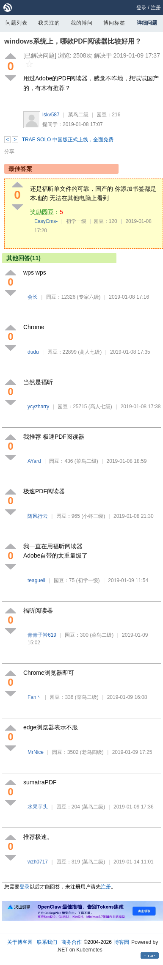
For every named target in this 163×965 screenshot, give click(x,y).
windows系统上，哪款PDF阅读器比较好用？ (72, 41)
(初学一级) (88, 580)
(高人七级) (90, 352)
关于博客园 (20, 942)
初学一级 (76, 221)
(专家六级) (89, 297)
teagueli (36, 580)
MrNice (36, 752)
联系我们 (47, 942)
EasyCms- (46, 221)
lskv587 (51, 115)
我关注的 (49, 23)
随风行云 (38, 516)
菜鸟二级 (78, 115)
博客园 (121, 942)
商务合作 (71, 942)
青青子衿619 (42, 635)
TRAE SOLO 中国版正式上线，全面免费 (67, 140)
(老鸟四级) (92, 752)
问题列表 (17, 23)
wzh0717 (38, 862)
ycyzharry (38, 407)
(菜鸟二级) (86, 461)
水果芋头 (38, 807)
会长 (33, 297)
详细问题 (147, 23)
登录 (141, 8)
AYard (34, 461)
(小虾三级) (93, 516)
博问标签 (114, 23)
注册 (156, 8)
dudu (33, 352)
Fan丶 (34, 697)
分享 (9, 151)
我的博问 (82, 23)
